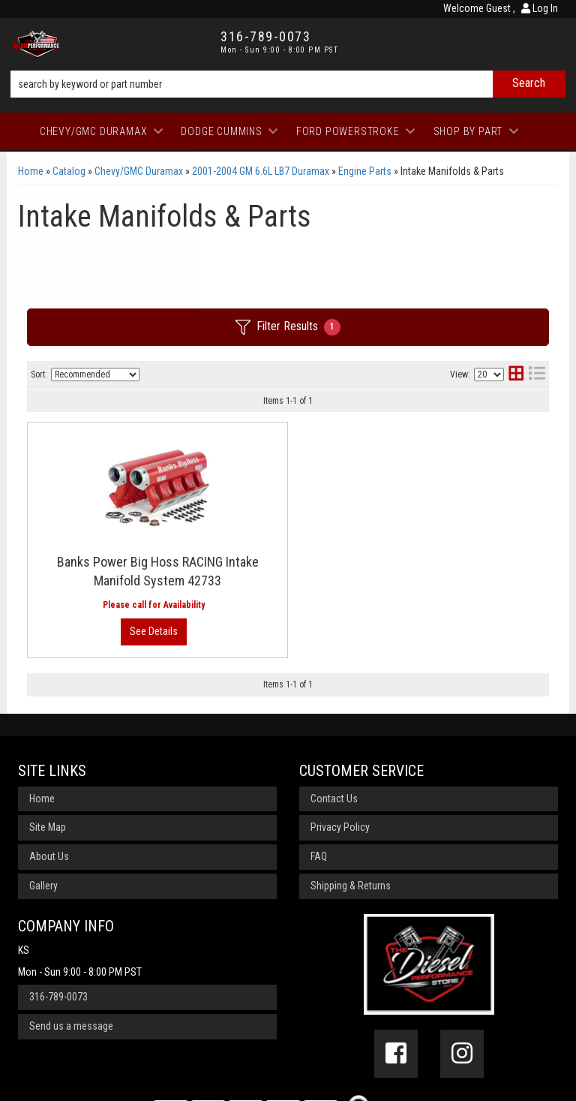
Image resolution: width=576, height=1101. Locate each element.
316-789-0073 (58, 908)
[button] (288, 84)
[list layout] (537, 375)
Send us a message (71, 937)
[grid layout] (516, 375)
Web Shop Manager (437, 1081)
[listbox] (95, 374)
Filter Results (288, 327)
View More (487, 490)
